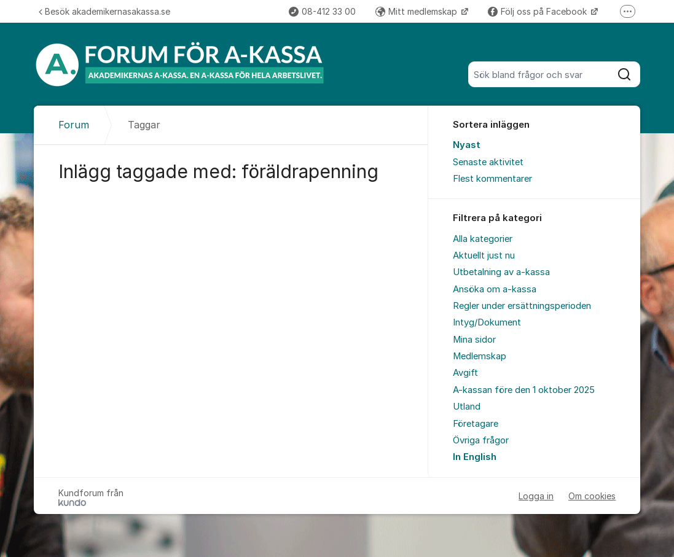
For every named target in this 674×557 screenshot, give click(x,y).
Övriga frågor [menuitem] (481, 440)
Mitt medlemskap (417, 11)
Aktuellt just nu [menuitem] (484, 255)
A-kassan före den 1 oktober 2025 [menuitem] (524, 389)
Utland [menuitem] (466, 406)
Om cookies (592, 496)
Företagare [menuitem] (475, 423)
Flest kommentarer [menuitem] (492, 178)
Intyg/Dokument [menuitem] (487, 322)
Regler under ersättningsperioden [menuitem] (522, 305)
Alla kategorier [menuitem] (482, 238)
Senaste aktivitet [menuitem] (488, 162)
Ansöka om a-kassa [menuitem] (494, 289)
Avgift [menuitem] (465, 372)
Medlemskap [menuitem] (479, 356)
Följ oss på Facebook (538, 11)
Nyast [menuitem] (466, 144)
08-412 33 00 (322, 11)
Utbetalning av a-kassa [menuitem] (501, 272)
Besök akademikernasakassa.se (104, 11)
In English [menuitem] (474, 456)
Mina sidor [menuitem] (474, 339)
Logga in (536, 496)
